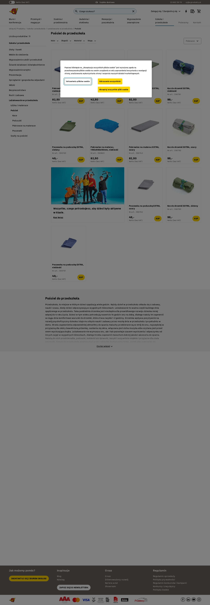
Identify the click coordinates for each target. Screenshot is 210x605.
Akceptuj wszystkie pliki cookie (113, 89)
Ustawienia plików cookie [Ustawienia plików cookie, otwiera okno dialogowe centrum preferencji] (78, 81)
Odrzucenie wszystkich (110, 81)
